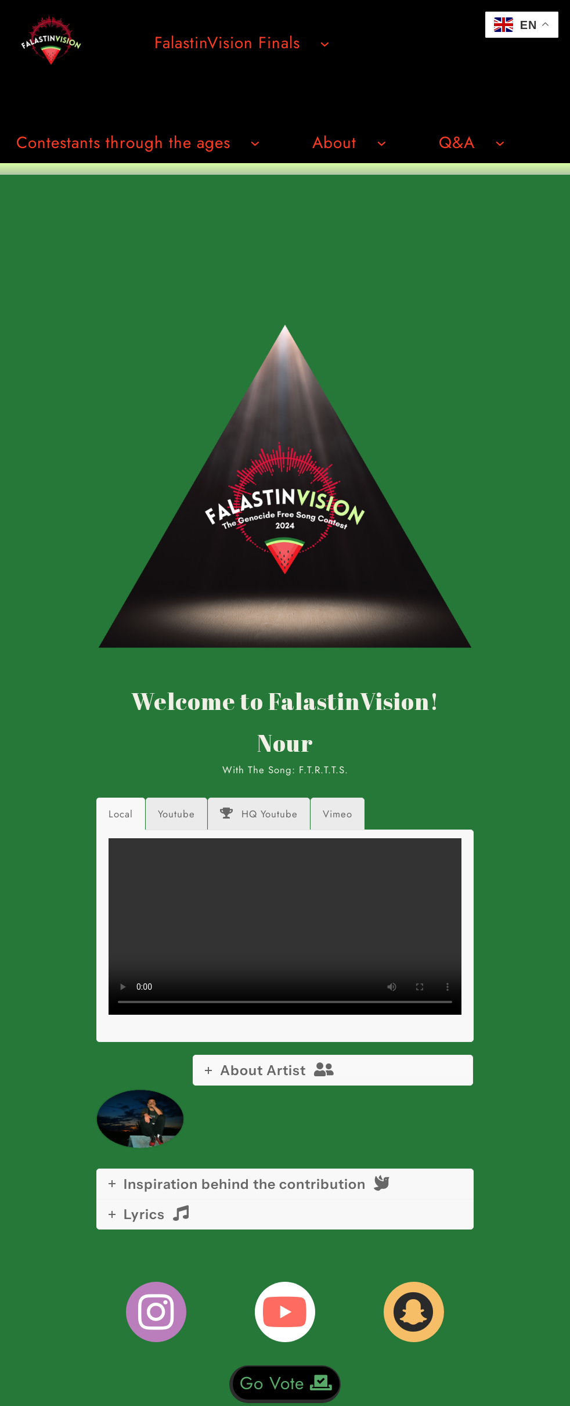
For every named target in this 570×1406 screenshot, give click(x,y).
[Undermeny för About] (382, 142)
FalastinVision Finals (227, 42)
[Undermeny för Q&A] (500, 142)
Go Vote (286, 1383)
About (334, 142)
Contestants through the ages (123, 142)
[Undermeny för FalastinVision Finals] (325, 43)
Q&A (457, 142)
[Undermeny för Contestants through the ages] (255, 142)
